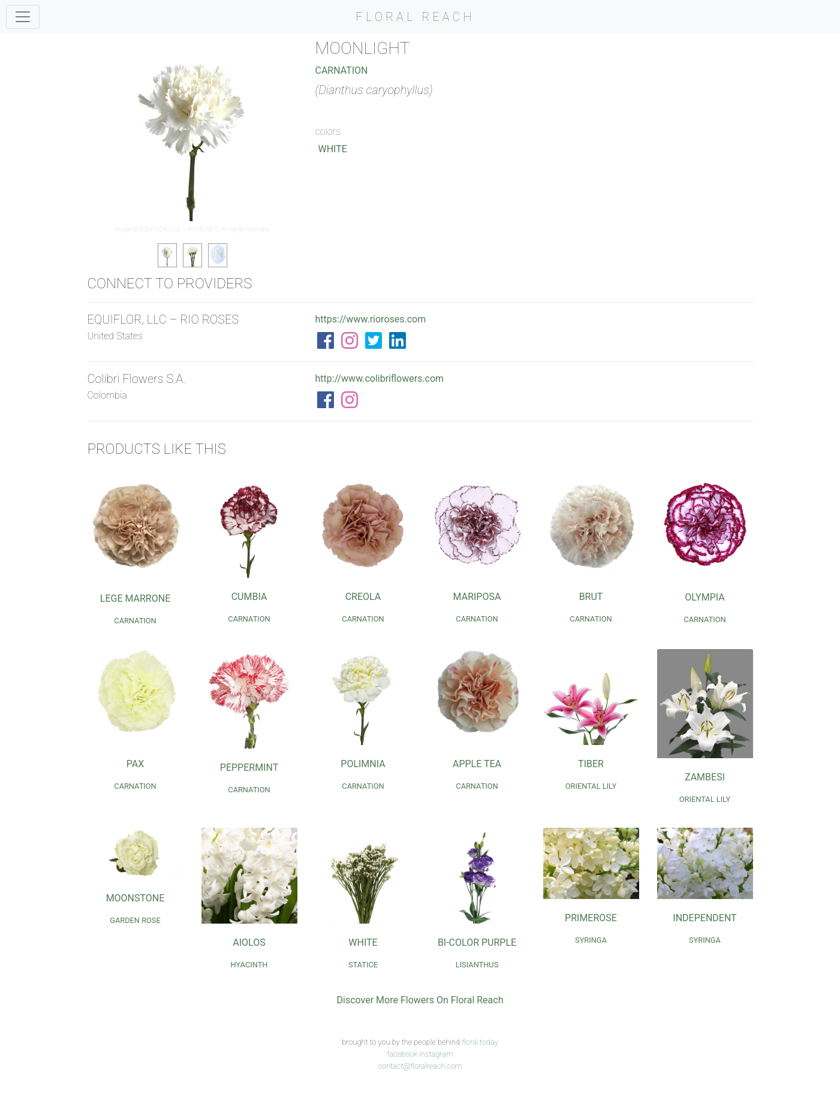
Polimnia (363, 764)
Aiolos (249, 942)
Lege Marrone (135, 598)
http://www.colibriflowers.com (379, 378)
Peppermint (249, 767)
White (332, 149)
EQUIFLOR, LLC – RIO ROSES (179, 229)
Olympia (704, 597)
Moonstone (135, 898)
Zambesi (705, 777)
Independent (704, 918)
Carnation (341, 70)
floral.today (480, 1041)
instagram (436, 1053)
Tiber (591, 764)
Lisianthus (477, 964)
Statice (363, 964)
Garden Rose (135, 920)
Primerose (591, 918)
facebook (402, 1053)
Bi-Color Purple (477, 942)
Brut (591, 596)
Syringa (591, 940)
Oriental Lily (590, 786)
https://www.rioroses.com (370, 319)
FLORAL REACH (415, 17)
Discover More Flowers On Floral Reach (420, 1000)
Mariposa (477, 596)
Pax (135, 764)
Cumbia (249, 596)
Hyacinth (249, 964)
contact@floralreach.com (420, 1065)
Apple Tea (477, 764)
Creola (363, 596)
